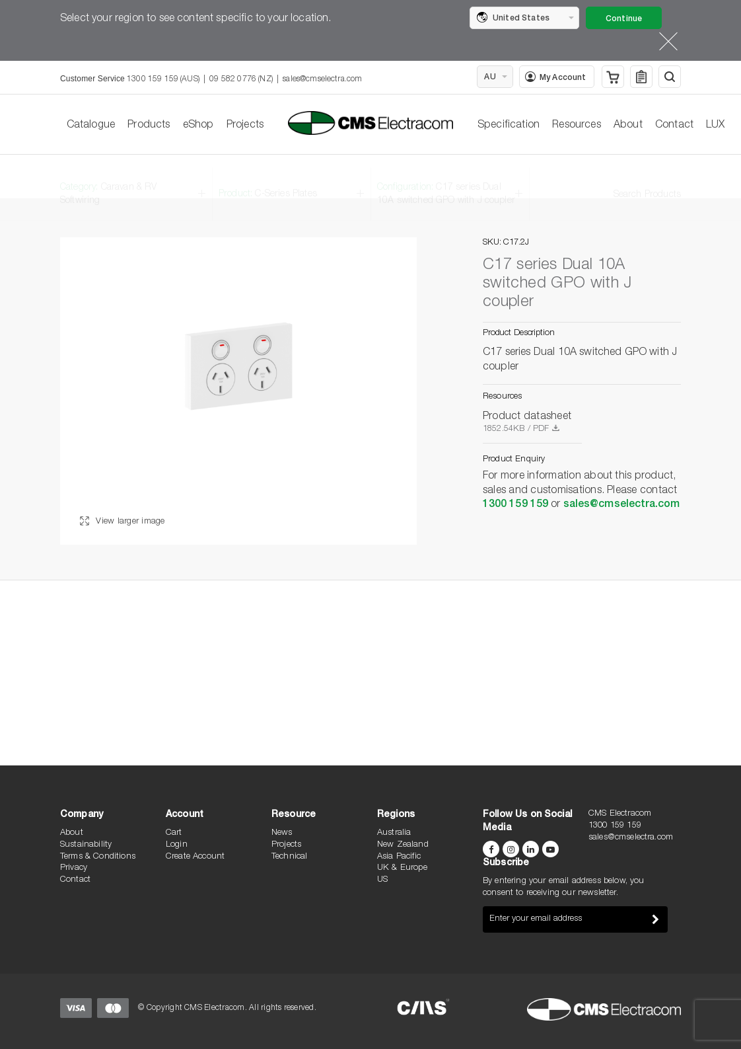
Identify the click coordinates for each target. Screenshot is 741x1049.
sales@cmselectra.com (322, 79)
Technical (289, 857)
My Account (555, 76)
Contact (674, 125)
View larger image (122, 522)
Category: (108, 182)
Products (148, 125)
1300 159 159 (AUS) (163, 79)
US (382, 880)
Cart (174, 833)
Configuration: (446, 182)
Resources (576, 125)
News (282, 833)
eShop (198, 125)
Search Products (647, 182)
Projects (245, 125)
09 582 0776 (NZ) (241, 79)
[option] (238, 391)
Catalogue (91, 125)
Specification (508, 125)
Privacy (73, 868)
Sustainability (86, 845)
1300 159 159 (515, 505)
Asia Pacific (399, 857)
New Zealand (403, 845)
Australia (394, 833)
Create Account (195, 857)
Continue (624, 19)
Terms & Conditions (97, 857)
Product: (268, 181)
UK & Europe (402, 868)
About (628, 125)
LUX (715, 125)
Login (177, 845)
